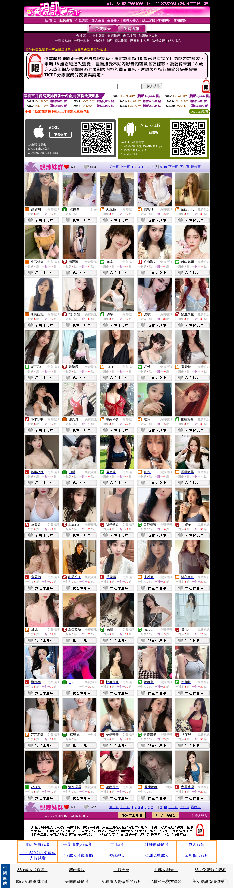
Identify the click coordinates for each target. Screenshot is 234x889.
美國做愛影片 (77, 881)
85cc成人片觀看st (32, 870)
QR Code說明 (199, 111)
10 (165, 167)
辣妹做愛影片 (157, 844)
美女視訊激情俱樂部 (210, 881)
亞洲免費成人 (157, 855)
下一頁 (173, 167)
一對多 (92, 209)
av (69, 815)
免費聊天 (91, 682)
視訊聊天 (117, 855)
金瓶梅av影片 (196, 855)
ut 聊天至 (121, 870)
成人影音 (196, 844)
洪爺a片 (117, 844)
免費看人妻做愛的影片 (121, 881)
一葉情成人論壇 (77, 844)
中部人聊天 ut (166, 870)
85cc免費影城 (37, 844)
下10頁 (184, 167)
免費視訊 (53, 209)
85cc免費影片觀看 (210, 870)
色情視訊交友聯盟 (166, 881)
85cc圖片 (77, 870)
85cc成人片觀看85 (77, 855)
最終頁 (196, 167)
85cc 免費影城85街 (32, 881)
